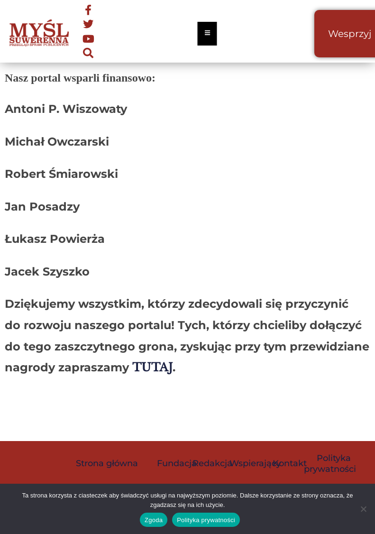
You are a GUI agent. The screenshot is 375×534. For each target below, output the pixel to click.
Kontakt (290, 463)
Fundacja (177, 463)
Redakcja (212, 463)
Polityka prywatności (330, 463)
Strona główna (107, 463)
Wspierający (255, 463)
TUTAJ (152, 367)
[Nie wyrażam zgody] (363, 509)
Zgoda (154, 520)
